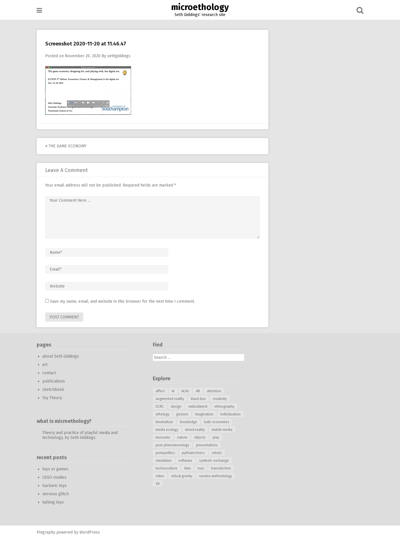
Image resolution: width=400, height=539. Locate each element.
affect (160, 391)
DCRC (160, 407)
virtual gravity (181, 476)
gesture (182, 414)
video (160, 476)
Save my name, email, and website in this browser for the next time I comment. (122, 301)
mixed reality (195, 430)
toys (201, 468)
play (216, 437)
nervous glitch (55, 494)
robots (217, 453)
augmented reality (170, 399)
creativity (220, 399)
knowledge (188, 422)
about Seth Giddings (60, 356)
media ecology (167, 430)
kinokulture (164, 422)
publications (53, 381)
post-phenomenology (172, 445)
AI (173, 391)
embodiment (197, 407)
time (187, 468)
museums (163, 437)
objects (200, 437)
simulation (164, 461)
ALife (185, 391)
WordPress (90, 532)
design (176, 407)
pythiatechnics (193, 453)
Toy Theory (52, 397)
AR (198, 391)
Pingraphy (46, 532)
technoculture (166, 468)
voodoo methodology (215, 476)
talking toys (53, 502)
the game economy (65, 146)
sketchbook (53, 389)
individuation (230, 414)
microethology (200, 7)
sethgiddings (118, 55)
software (185, 461)
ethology (162, 414)
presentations (207, 445)
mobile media (222, 430)
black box (198, 399)
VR (158, 484)
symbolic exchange (214, 461)
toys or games (55, 469)
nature (182, 437)
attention (214, 391)
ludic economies (216, 422)
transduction (221, 468)
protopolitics (165, 453)
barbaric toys (54, 485)
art (44, 364)
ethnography (224, 407)
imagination (204, 414)
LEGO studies (54, 477)
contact (49, 372)
